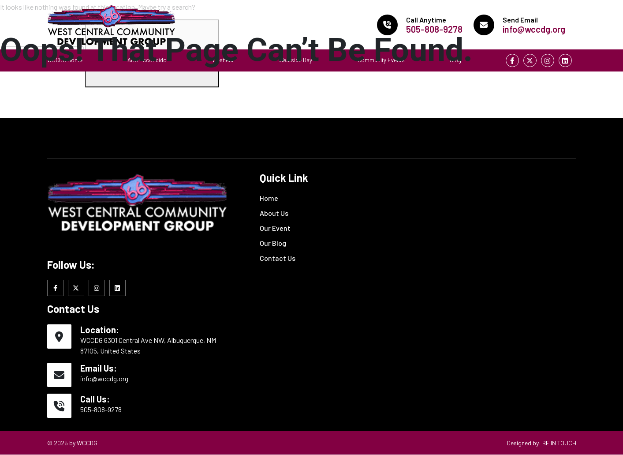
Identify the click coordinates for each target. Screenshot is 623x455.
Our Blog (273, 243)
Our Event (275, 228)
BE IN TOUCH (559, 443)
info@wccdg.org (104, 378)
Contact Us (277, 258)
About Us (274, 213)
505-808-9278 (101, 409)
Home (269, 198)
